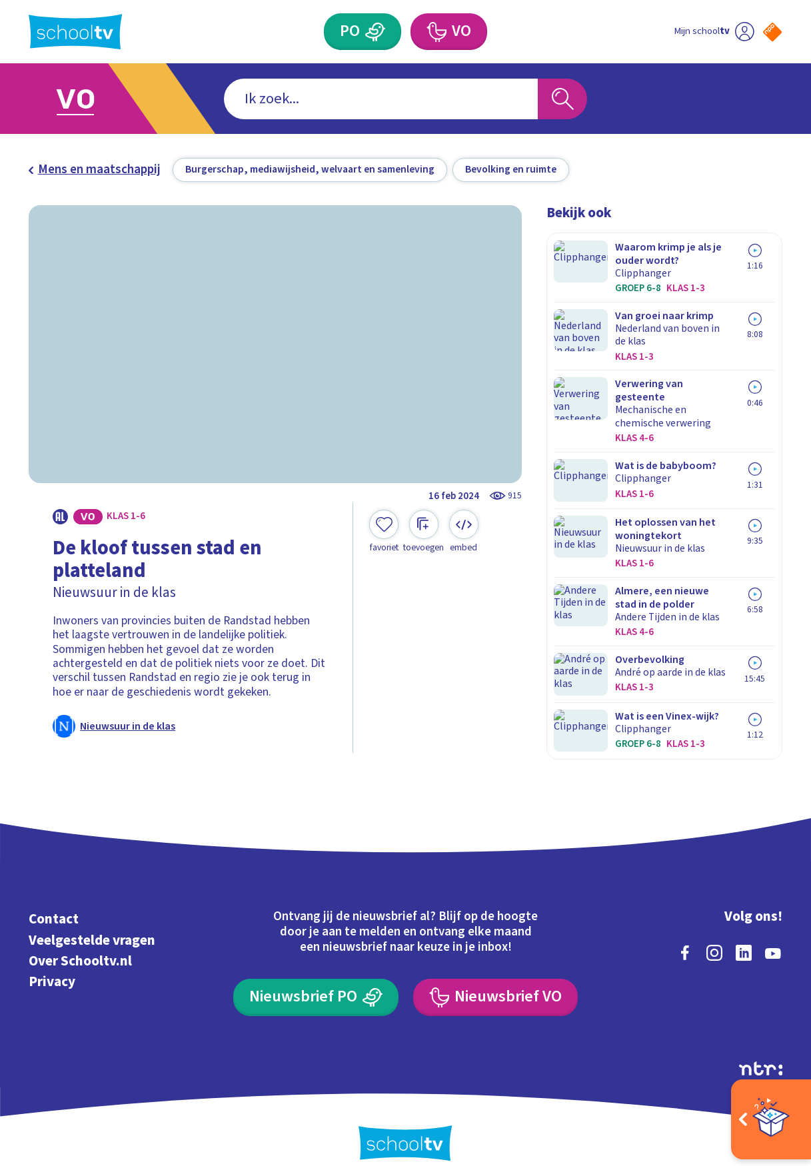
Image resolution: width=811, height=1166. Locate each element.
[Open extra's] (771, 1119)
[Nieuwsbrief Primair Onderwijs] (316, 977)
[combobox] (381, 99)
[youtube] (773, 932)
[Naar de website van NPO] (772, 32)
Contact (54, 899)
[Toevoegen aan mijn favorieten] (384, 531)
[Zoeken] (562, 99)
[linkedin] (743, 932)
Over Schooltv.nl (80, 941)
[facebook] (685, 932)
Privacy (52, 961)
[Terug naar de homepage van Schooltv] (75, 31)
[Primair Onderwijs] (375, 32)
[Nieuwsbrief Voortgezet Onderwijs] (495, 977)
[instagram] (714, 932)
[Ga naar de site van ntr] (761, 1048)
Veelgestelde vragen (92, 920)
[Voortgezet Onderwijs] (436, 32)
